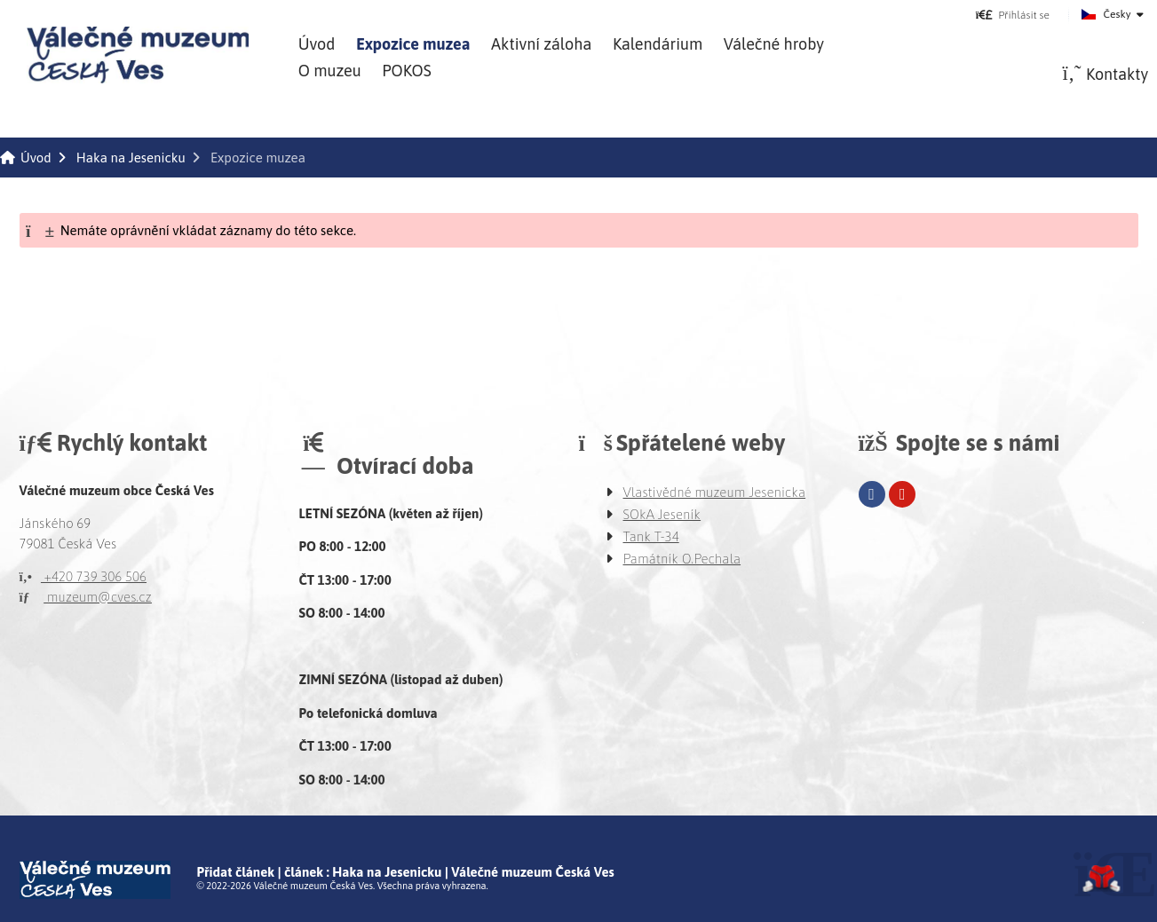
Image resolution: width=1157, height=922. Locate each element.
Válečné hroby (774, 44)
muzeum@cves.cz (86, 596)
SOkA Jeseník (662, 514)
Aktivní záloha (541, 44)
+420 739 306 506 (83, 576)
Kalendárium (657, 44)
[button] (1013, 14)
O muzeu (329, 70)
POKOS (406, 70)
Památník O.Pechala (682, 558)
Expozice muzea (413, 44)
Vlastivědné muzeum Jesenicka (714, 492)
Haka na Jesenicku (131, 157)
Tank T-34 (651, 536)
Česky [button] (1117, 14)
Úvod (138, 55)
